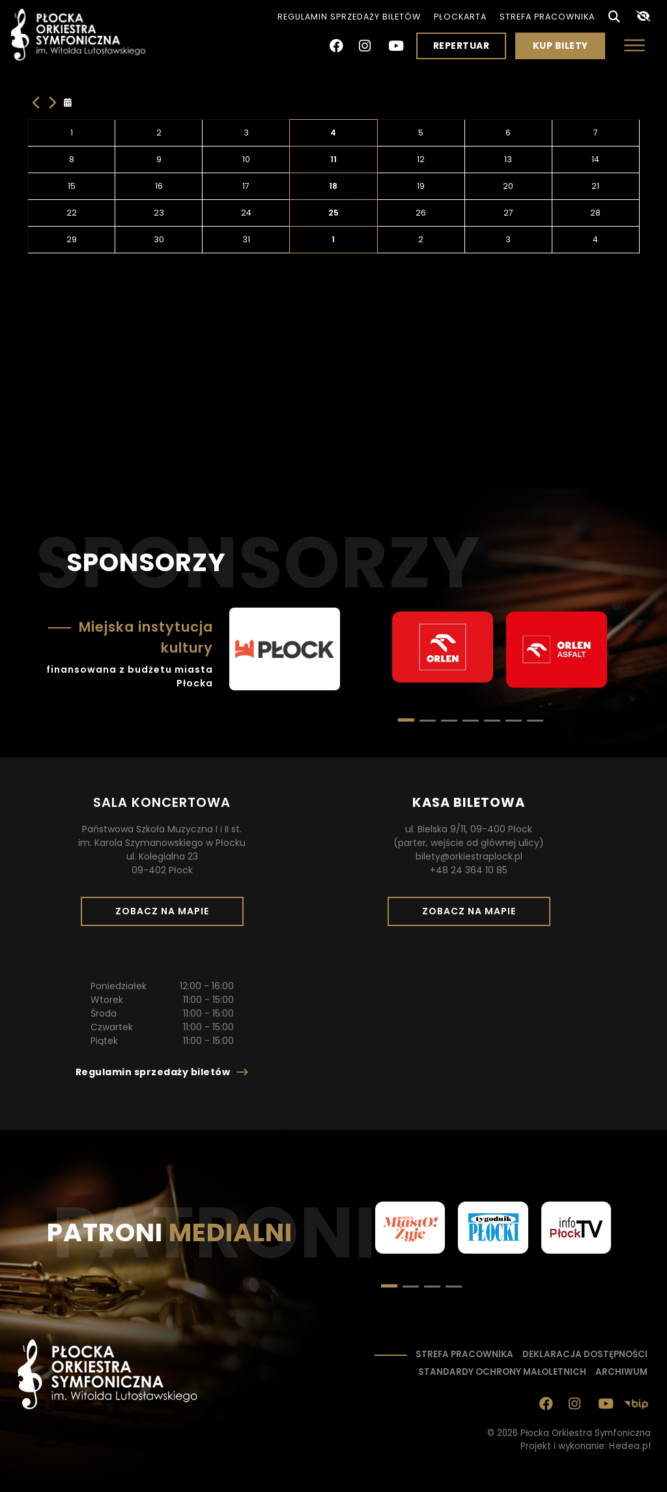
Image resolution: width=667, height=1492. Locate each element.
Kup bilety (565, 48)
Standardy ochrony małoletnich (502, 1372)
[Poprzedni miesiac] (35, 102)
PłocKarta (460, 16)
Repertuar (461, 45)
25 (333, 212)
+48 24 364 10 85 (468, 870)
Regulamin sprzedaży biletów (349, 16)
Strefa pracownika (547, 16)
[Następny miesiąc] (52, 102)
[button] (427, 721)
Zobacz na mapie (166, 915)
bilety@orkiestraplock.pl (469, 856)
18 (333, 185)
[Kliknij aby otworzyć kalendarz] (71, 102)
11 (333, 159)
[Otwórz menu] (634, 45)
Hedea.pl (630, 1446)
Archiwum (621, 1372)
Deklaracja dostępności (584, 1354)
